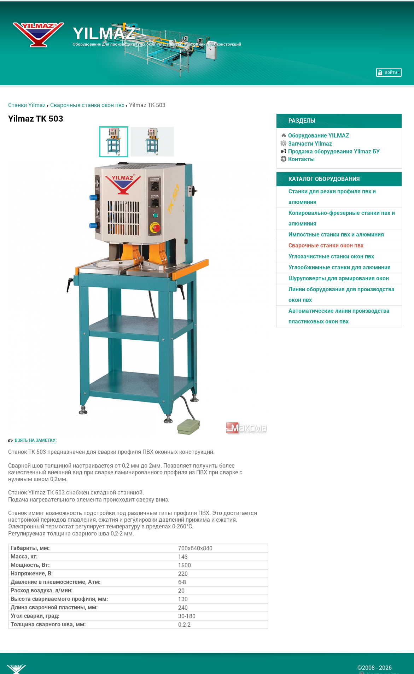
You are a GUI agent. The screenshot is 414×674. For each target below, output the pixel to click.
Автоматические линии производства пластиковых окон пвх (339, 316)
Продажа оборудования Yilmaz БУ (330, 151)
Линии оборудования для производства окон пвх (341, 294)
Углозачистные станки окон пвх (331, 256)
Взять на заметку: (36, 440)
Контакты (298, 159)
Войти (389, 72)
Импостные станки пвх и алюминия (336, 234)
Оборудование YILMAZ (315, 135)
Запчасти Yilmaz (306, 143)
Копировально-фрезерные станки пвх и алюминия (341, 218)
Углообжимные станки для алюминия (339, 267)
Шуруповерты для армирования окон (338, 278)
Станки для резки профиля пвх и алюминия (332, 196)
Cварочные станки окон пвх (325, 245)
